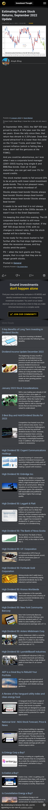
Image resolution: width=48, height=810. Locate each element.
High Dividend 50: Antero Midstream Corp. (23, 631)
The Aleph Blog (22, 266)
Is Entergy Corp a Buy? (13, 752)
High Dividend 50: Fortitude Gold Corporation (18, 570)
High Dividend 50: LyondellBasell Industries (24, 651)
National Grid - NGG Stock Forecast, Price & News (24, 724)
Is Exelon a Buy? (10, 773)
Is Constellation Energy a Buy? (17, 793)
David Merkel (28, 118)
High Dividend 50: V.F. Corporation (19, 549)
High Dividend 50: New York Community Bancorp (22, 609)
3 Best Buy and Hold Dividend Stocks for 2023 (22, 417)
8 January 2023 (16, 118)
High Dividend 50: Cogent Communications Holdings (24, 452)
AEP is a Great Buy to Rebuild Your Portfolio (19, 674)
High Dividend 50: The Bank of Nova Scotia (23, 530)
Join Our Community (23, 314)
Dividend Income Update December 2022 (23, 351)
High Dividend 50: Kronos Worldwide (20, 589)
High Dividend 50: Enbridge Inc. (18, 474)
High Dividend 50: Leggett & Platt (19, 503)
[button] (44, 804)
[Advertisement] (24, 90)
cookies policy (26, 807)
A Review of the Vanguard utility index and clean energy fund (23, 695)
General (18, 263)
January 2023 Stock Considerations (20, 388)
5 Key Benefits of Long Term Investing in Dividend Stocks (22, 331)
